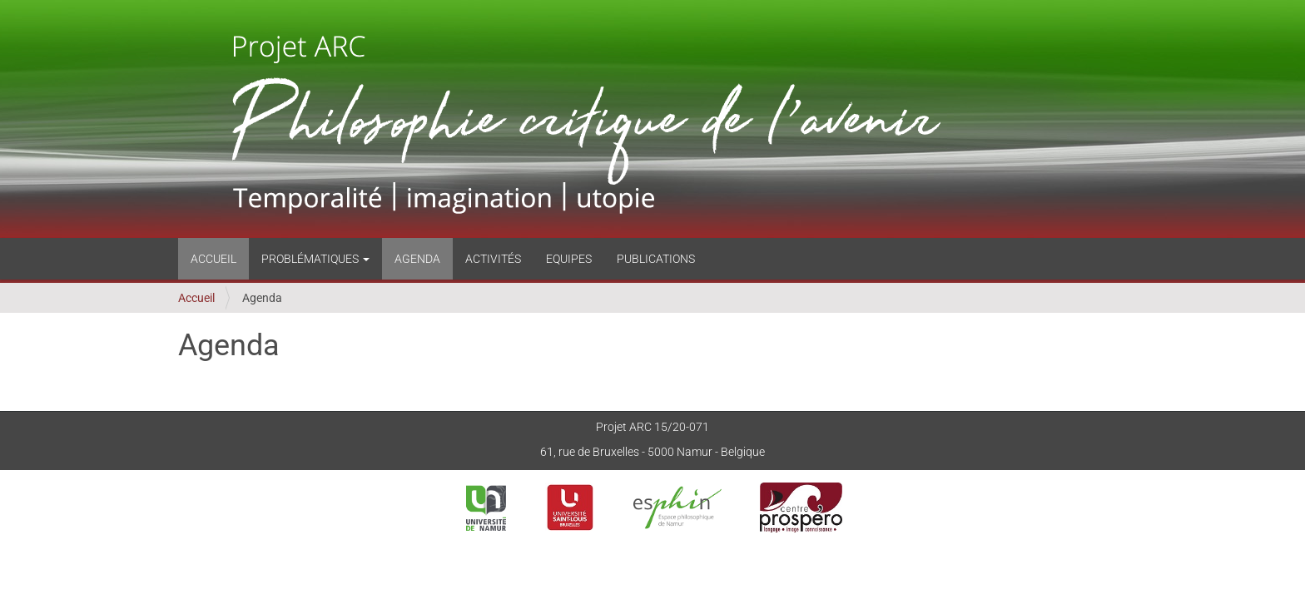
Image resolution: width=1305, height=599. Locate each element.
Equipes (569, 258)
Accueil (213, 258)
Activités (493, 258)
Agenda (417, 258)
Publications (656, 258)
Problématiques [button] (315, 258)
